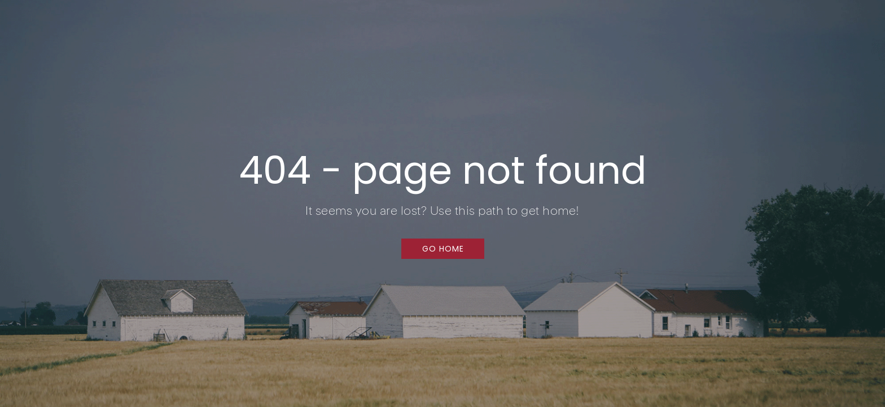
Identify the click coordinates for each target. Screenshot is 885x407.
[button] (442, 249)
